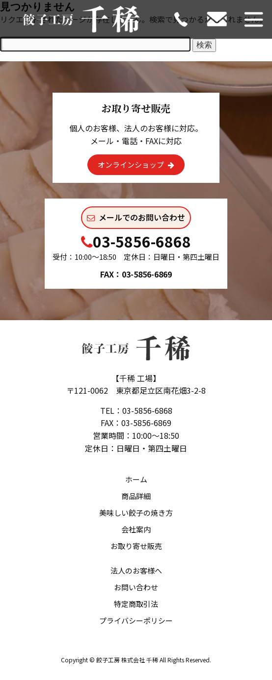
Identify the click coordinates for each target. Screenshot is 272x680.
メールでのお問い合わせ (136, 217)
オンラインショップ (136, 164)
